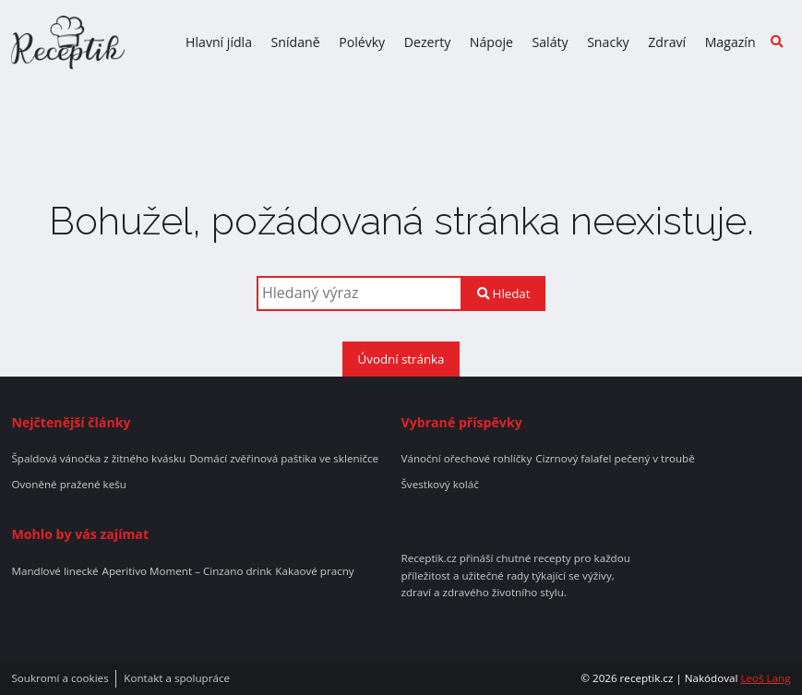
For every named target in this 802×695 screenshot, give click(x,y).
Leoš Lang (765, 678)
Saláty (550, 42)
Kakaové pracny (314, 571)
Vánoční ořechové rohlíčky (467, 458)
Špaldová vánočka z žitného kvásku (98, 458)
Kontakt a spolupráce (177, 678)
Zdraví (667, 42)
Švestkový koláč (440, 484)
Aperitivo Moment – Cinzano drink (187, 571)
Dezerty (427, 42)
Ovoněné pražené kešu (68, 484)
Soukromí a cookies (59, 678)
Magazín (730, 42)
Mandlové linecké (54, 571)
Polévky (362, 42)
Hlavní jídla (219, 42)
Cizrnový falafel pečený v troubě (615, 458)
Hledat (503, 293)
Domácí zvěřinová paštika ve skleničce (283, 458)
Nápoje (491, 42)
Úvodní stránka (401, 359)
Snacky (608, 42)
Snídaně (295, 42)
